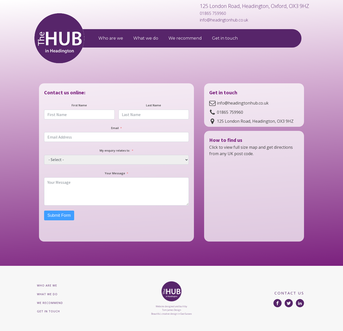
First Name (79, 105)
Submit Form (59, 215)
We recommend (185, 38)
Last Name (153, 105)
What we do (145, 38)
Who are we (110, 38)
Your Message (115, 173)
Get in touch (225, 38)
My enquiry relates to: (115, 150)
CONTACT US (289, 292)
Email (115, 128)
